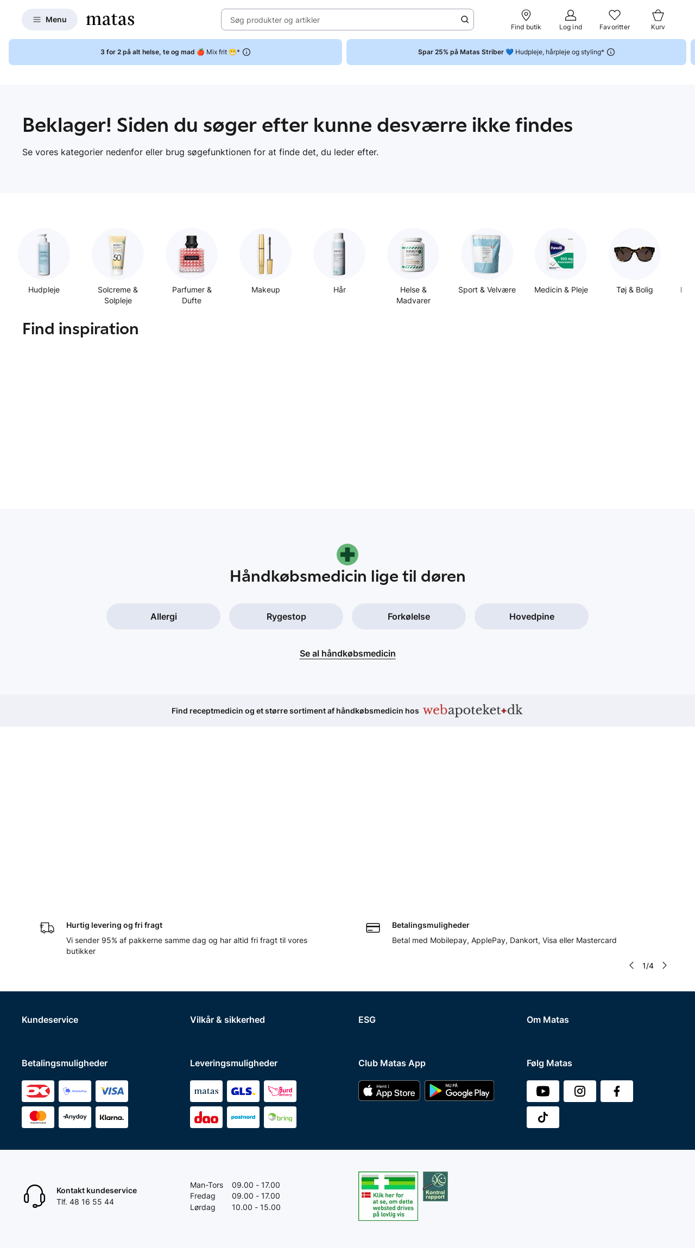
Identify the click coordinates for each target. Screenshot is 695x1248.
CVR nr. (540, 1004)
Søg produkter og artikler (275, 19)
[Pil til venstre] (631, 790)
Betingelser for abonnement (239, 877)
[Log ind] (570, 19)
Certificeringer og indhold (403, 891)
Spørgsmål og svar (55, 864)
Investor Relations (558, 877)
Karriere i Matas (554, 948)
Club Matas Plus (50, 962)
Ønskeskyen (44, 976)
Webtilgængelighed (224, 948)
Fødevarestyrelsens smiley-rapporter (255, 920)
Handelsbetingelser (224, 864)
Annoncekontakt (556, 920)
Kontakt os (40, 877)
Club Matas (42, 948)
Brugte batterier (218, 934)
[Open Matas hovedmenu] (50, 19)
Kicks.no (542, 976)
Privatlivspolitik (216, 891)
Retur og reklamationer (62, 891)
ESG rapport (380, 920)
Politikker (374, 905)
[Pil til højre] (664, 790)
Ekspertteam (44, 934)
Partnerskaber (383, 877)
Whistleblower (551, 891)
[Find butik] (526, 19)
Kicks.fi (539, 990)
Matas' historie (552, 934)
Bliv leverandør (553, 1018)
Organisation (549, 864)
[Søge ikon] (464, 19)
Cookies (204, 905)
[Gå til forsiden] (110, 19)
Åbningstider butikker (60, 905)
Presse (539, 905)
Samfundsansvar (388, 864)
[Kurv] (658, 19)
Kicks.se (541, 962)
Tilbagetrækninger (54, 920)
